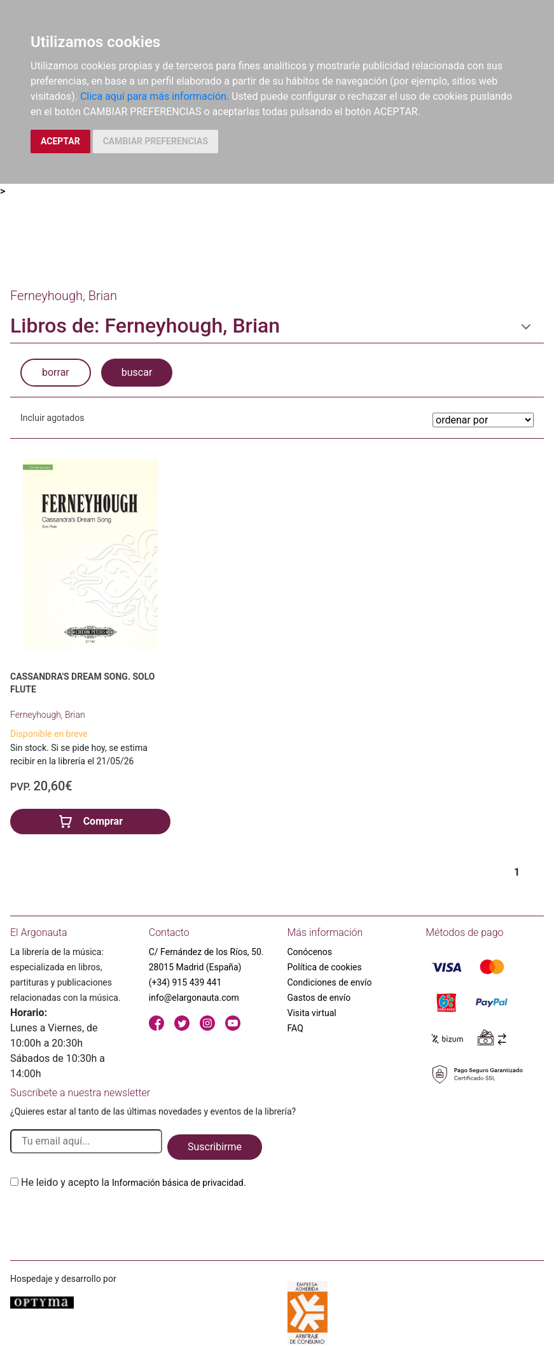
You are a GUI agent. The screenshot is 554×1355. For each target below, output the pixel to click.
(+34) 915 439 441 (185, 982)
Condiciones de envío (329, 982)
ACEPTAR (60, 141)
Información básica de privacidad (178, 1183)
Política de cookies (324, 967)
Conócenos (310, 952)
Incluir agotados (52, 418)
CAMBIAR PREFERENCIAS (155, 141)
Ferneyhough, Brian (47, 715)
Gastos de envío (319, 998)
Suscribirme (215, 1147)
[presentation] (107, 1220)
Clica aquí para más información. (154, 96)
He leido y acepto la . (133, 1182)
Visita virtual (311, 1013)
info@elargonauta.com (194, 998)
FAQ (295, 1028)
